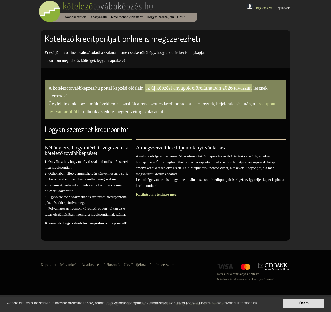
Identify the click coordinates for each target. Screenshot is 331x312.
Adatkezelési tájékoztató (100, 265)
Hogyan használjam (160, 17)
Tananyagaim (98, 17)
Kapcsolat (48, 265)
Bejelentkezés (264, 8)
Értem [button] (304, 303)
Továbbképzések (74, 17)
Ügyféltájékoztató (138, 265)
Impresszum (165, 265)
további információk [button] (240, 303)
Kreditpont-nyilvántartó (127, 17)
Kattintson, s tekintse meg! (157, 194)
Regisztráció (283, 8)
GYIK (181, 17)
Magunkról (69, 265)
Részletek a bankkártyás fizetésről (238, 274)
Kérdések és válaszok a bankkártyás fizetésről (246, 279)
